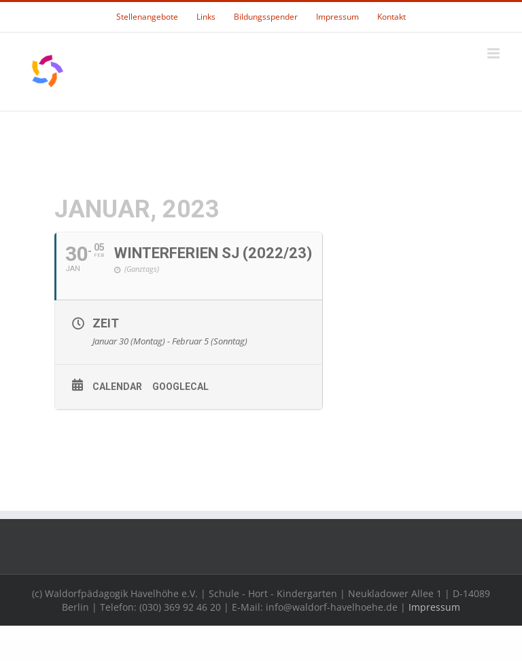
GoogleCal (180, 386)
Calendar (117, 386)
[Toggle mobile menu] (494, 53)
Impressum (434, 607)
